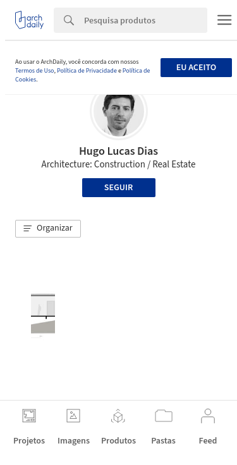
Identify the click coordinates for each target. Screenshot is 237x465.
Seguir (118, 187)
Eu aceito (196, 67)
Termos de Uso (34, 70)
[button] (48, 229)
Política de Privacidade (87, 70)
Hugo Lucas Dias (118, 151)
